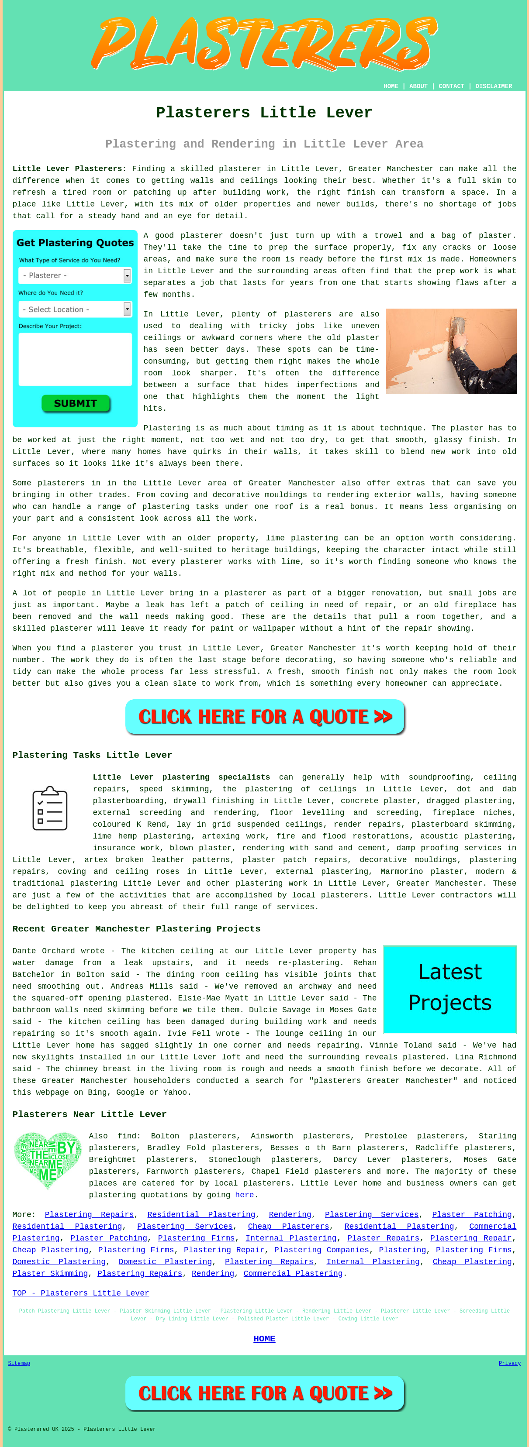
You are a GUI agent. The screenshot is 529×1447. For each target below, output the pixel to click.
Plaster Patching (472, 1214)
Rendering (290, 1214)
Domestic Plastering (59, 1262)
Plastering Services (372, 1214)
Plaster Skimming (50, 1273)
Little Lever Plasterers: (70, 169)
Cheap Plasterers (288, 1226)
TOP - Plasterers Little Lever (81, 1293)
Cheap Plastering (51, 1250)
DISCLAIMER (493, 86)
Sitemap (19, 1364)
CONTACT (451, 86)
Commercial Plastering (293, 1273)
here (244, 1195)
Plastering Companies (321, 1250)
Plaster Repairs (383, 1238)
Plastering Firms (196, 1238)
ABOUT (418, 86)
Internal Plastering (290, 1238)
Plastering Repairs (89, 1214)
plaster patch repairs (294, 860)
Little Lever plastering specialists (181, 777)
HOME (391, 86)
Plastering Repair (471, 1238)
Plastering (402, 1250)
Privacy (510, 1364)
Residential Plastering (202, 1214)
